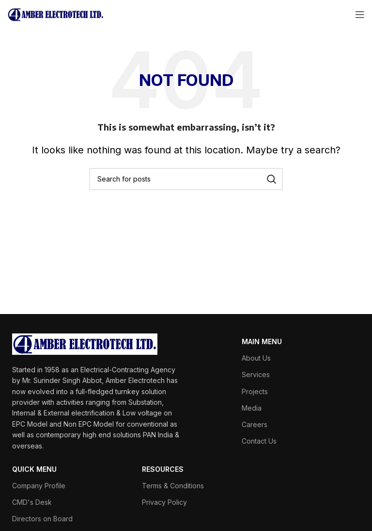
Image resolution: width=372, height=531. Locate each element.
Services (256, 374)
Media (252, 408)
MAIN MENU (262, 341)
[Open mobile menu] (360, 14)
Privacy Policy (164, 502)
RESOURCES (163, 469)
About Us (256, 358)
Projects (255, 391)
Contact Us (259, 441)
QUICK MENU (34, 469)
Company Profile (38, 485)
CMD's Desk (32, 502)
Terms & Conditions (173, 485)
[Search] (186, 179)
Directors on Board (42, 518)
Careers (254, 424)
